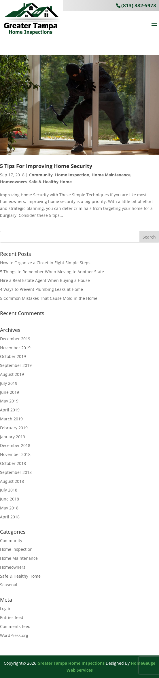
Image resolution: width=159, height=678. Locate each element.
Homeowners (13, 181)
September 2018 (16, 472)
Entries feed (11, 617)
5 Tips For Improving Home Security (46, 165)
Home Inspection (72, 175)
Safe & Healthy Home (50, 181)
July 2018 (8, 490)
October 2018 (13, 463)
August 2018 (12, 481)
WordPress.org (14, 635)
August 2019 (12, 374)
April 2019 (10, 410)
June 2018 (9, 499)
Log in (6, 608)
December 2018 (15, 445)
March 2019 (11, 419)
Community (41, 175)
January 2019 (12, 436)
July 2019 (8, 383)
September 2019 (16, 365)
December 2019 (15, 338)
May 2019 (9, 401)
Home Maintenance (111, 175)
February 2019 (14, 428)
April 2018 (10, 517)
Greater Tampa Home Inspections (71, 663)
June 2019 (9, 392)
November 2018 (15, 454)
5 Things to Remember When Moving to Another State (52, 271)
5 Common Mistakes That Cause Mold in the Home (48, 298)
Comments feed (15, 626)
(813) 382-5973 (138, 5)
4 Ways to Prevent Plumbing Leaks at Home (41, 289)
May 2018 (9, 508)
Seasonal (8, 585)
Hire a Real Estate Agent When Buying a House (45, 280)
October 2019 (13, 356)
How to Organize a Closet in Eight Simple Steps (45, 262)
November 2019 (15, 347)
